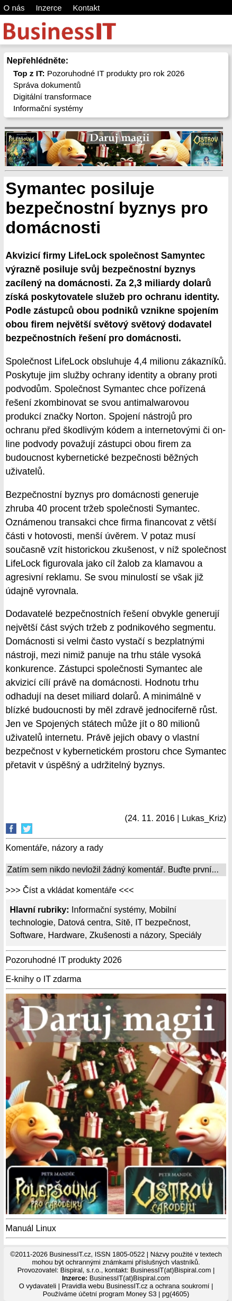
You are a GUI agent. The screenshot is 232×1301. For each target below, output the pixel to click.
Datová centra (84, 922)
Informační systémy (48, 108)
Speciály (185, 935)
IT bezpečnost (161, 922)
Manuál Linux (31, 1228)
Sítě (122, 922)
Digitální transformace (52, 96)
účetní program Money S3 (117, 1294)
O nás (14, 7)
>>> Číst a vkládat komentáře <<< (70, 890)
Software (26, 935)
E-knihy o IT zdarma (44, 979)
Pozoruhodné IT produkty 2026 (64, 960)
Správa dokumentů (47, 84)
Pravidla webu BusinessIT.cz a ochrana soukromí (136, 1286)
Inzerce (48, 7)
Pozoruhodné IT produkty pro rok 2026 (99, 73)
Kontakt (86, 7)
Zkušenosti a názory (127, 935)
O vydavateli (37, 1286)
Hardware (66, 935)
